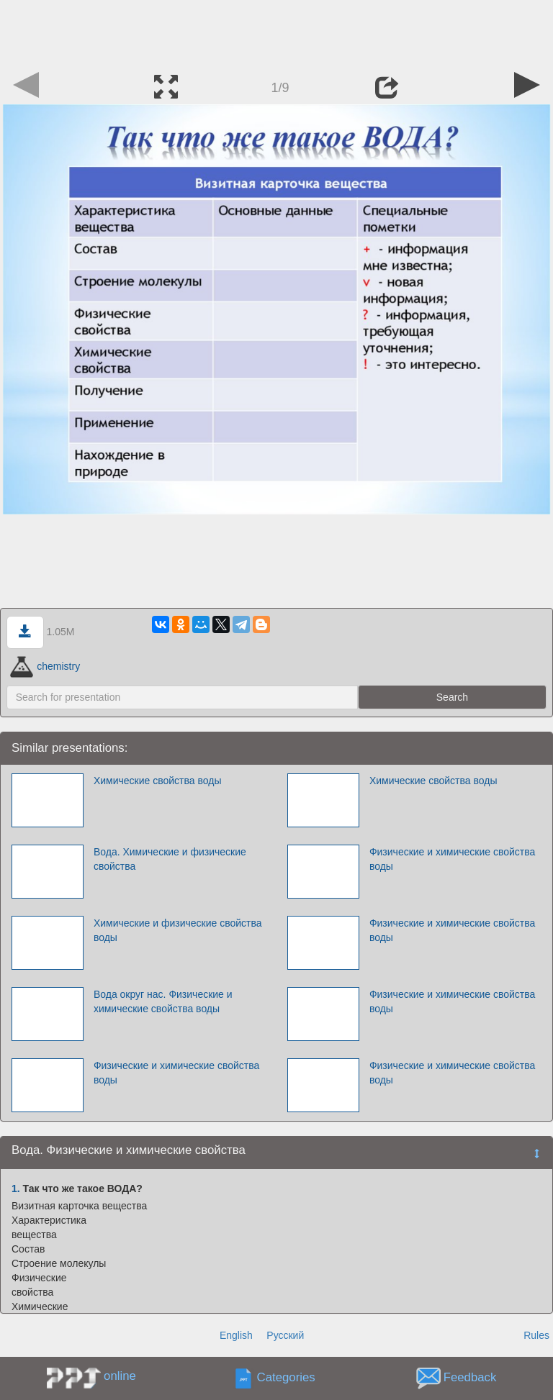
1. (16, 1188)
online (120, 1376)
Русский (285, 1335)
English (236, 1335)
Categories (286, 1378)
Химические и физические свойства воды (178, 930)
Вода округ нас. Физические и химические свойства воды (163, 1001)
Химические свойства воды (158, 780)
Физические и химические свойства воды (452, 859)
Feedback (470, 1378)
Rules (536, 1335)
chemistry (45, 666)
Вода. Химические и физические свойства (170, 859)
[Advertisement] (276, 32)
